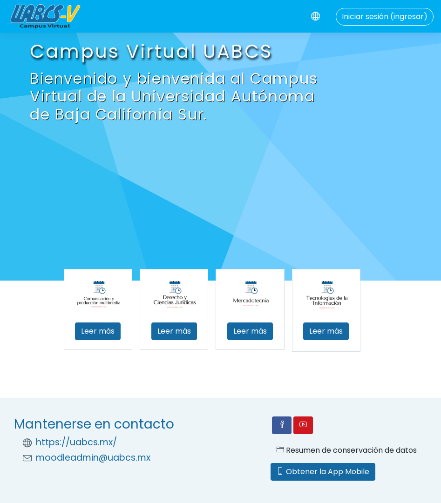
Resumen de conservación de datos (347, 450)
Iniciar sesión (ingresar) (384, 16)
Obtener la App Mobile (323, 471)
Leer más (98, 331)
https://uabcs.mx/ (76, 442)
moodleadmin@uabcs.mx (93, 457)
